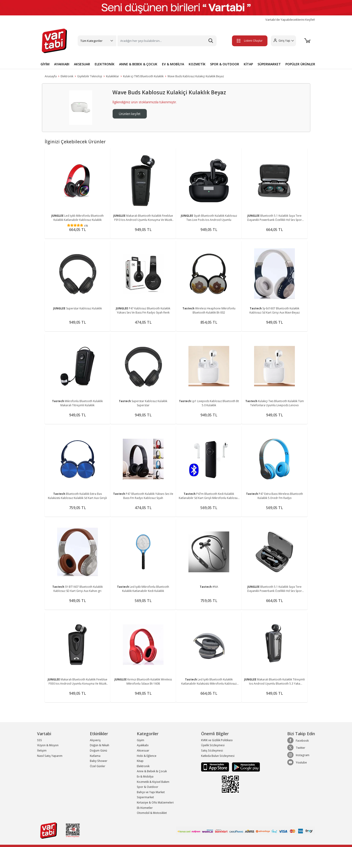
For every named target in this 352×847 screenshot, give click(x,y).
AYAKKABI (61, 64)
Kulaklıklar (112, 76)
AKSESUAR (82, 64)
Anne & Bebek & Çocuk (152, 771)
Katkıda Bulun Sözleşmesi (218, 756)
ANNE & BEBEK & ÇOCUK (138, 64)
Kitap (140, 761)
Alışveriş (95, 740)
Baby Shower (98, 761)
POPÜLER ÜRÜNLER (300, 64)
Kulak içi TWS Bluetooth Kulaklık (143, 76)
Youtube (297, 762)
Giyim (140, 740)
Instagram (298, 755)
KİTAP (248, 64)
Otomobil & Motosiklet (152, 813)
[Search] (167, 40)
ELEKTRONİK (104, 64)
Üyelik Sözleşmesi (213, 745)
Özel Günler (97, 766)
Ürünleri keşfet (130, 114)
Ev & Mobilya (145, 776)
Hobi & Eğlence (146, 756)
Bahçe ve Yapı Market (151, 792)
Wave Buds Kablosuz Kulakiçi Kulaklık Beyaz (195, 76)
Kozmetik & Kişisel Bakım (153, 782)
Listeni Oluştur (249, 41)
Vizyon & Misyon (48, 745)
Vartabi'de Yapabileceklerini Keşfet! (290, 20)
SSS (39, 740)
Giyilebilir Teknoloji (89, 76)
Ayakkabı (143, 745)
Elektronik (67, 76)
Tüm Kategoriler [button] (91, 41)
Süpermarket (145, 797)
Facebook (298, 740)
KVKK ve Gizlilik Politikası (217, 740)
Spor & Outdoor (147, 787)
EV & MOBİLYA (173, 64)
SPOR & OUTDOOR (224, 64)
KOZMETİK (197, 64)
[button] (283, 40)
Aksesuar (143, 750)
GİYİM (45, 64)
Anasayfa (51, 76)
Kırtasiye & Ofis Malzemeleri (155, 802)
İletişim (42, 750)
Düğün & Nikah (99, 745)
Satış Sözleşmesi (212, 750)
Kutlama (95, 756)
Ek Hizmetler (145, 808)
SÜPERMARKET (269, 64)
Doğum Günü (98, 750)
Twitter (296, 748)
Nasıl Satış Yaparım (49, 756)
